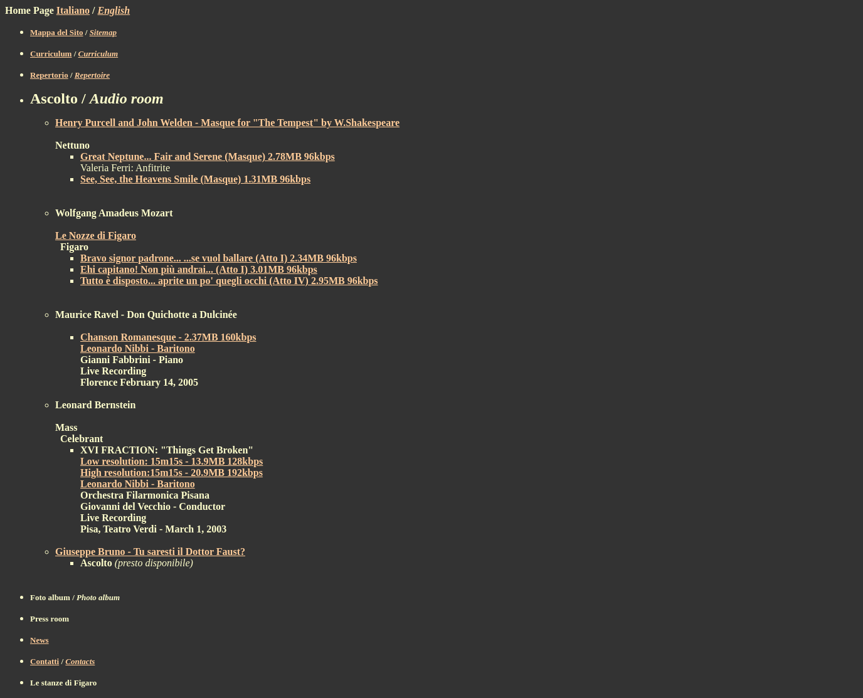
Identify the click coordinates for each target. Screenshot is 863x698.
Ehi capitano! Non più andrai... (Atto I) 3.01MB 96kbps (198, 269)
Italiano (73, 10)
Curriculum (50, 53)
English (114, 10)
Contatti (44, 661)
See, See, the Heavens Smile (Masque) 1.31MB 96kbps (195, 179)
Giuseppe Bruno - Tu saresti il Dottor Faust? (150, 551)
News (39, 640)
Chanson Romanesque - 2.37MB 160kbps (168, 337)
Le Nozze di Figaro (95, 235)
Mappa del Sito (56, 32)
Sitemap (103, 32)
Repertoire (92, 75)
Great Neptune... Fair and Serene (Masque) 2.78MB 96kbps (207, 156)
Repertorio (49, 75)
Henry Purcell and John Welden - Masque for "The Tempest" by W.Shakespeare (227, 122)
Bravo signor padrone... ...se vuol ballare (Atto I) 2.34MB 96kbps (218, 258)
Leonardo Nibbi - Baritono (137, 348)
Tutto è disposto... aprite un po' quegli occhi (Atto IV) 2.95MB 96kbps (229, 280)
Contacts (80, 661)
